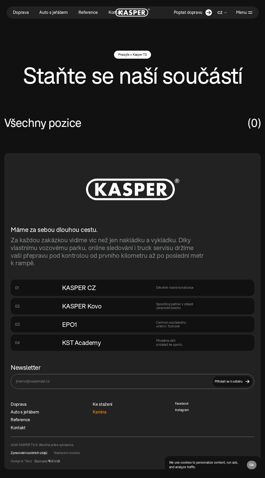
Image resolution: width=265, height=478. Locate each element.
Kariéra (100, 412)
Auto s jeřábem (25, 412)
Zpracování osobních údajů (29, 453)
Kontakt (18, 427)
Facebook (182, 403)
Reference (20, 419)
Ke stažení (102, 404)
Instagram (182, 410)
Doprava (19, 404)
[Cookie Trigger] (67, 453)
